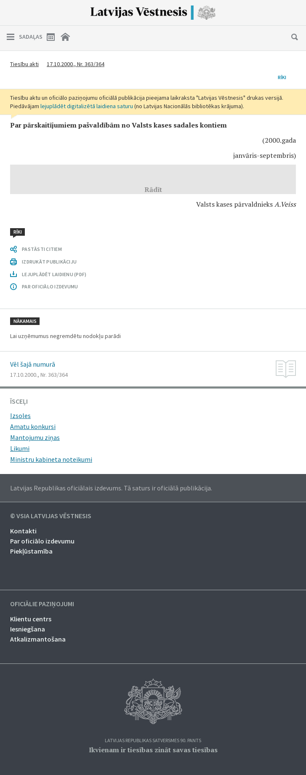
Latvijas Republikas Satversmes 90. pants (153, 740)
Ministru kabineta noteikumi (51, 459)
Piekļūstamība (31, 551)
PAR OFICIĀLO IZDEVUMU (50, 286)
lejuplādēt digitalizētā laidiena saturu (86, 106)
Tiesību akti (24, 64)
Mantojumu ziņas (35, 437)
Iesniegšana (27, 629)
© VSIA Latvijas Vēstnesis (50, 516)
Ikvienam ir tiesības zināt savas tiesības (153, 750)
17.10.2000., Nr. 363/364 (75, 64)
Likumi (19, 448)
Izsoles (20, 415)
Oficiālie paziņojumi (42, 604)
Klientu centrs (30, 619)
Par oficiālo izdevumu (42, 541)
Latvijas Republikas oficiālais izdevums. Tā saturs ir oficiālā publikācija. (111, 488)
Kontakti (23, 531)
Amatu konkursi (33, 426)
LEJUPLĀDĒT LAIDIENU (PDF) (54, 274)
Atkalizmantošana (38, 639)
